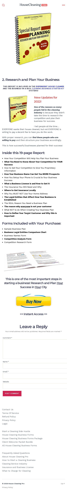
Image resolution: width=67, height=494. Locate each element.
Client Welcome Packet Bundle (17, 442)
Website (6, 382)
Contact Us (7, 409)
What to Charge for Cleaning (16, 471)
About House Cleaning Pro (15, 456)
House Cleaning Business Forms (18, 435)
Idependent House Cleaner (50, 86)
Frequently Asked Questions (16, 453)
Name (6, 362)
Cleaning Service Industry (14, 463)
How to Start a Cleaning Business (18, 460)
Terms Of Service (10, 413)
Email (6, 372)
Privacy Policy (9, 420)
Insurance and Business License (17, 467)
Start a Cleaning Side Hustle (16, 431)
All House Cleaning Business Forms (19, 445)
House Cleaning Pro (16, 484)
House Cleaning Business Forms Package (22, 438)
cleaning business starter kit (48, 89)
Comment (7, 338)
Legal (4, 423)
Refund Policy (9, 416)
